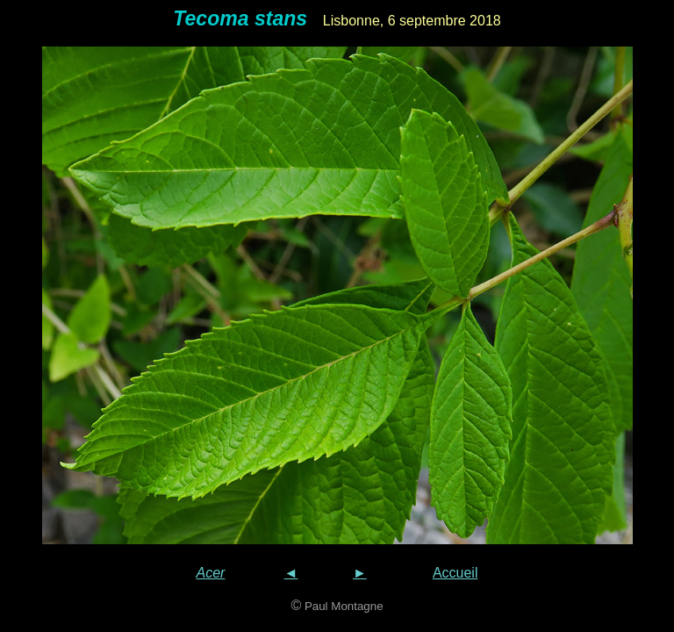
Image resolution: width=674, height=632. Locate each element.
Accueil (455, 572)
